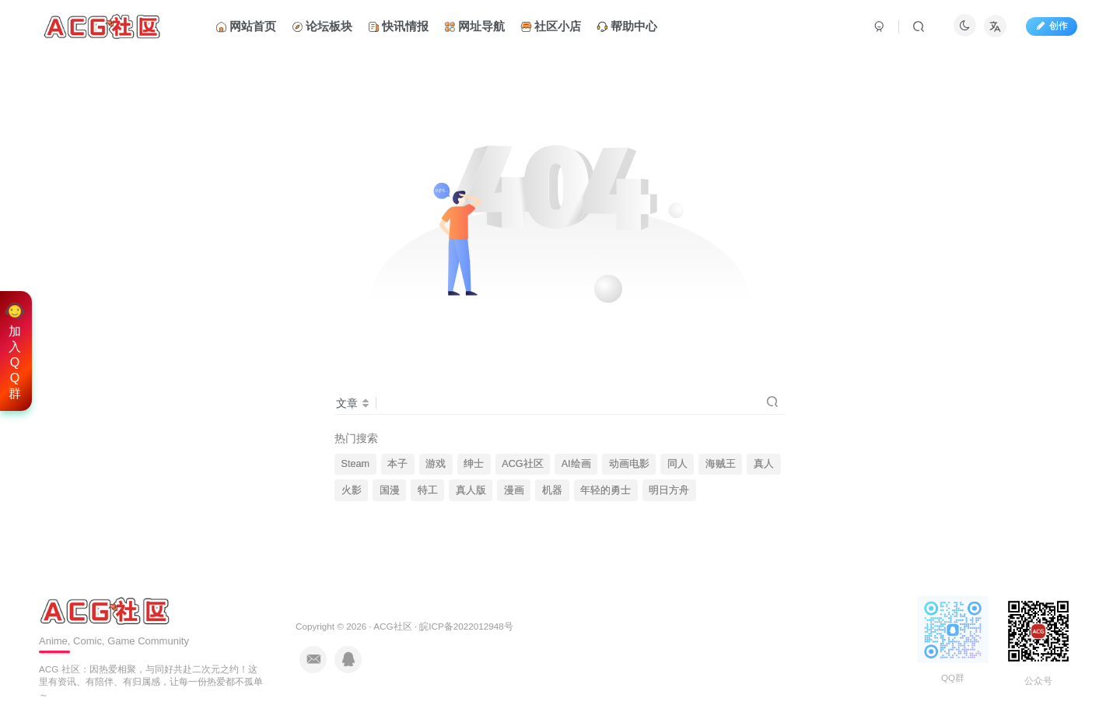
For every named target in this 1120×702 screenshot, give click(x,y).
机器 (552, 490)
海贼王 (720, 463)
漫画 (514, 490)
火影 (351, 490)
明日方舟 (669, 490)
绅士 (474, 463)
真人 (764, 463)
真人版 (471, 490)
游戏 (435, 463)
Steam (355, 463)
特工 (428, 490)
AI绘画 (576, 463)
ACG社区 (522, 463)
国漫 (390, 490)
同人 (677, 463)
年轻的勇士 (605, 490)
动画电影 (629, 463)
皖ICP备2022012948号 (466, 626)
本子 (397, 463)
